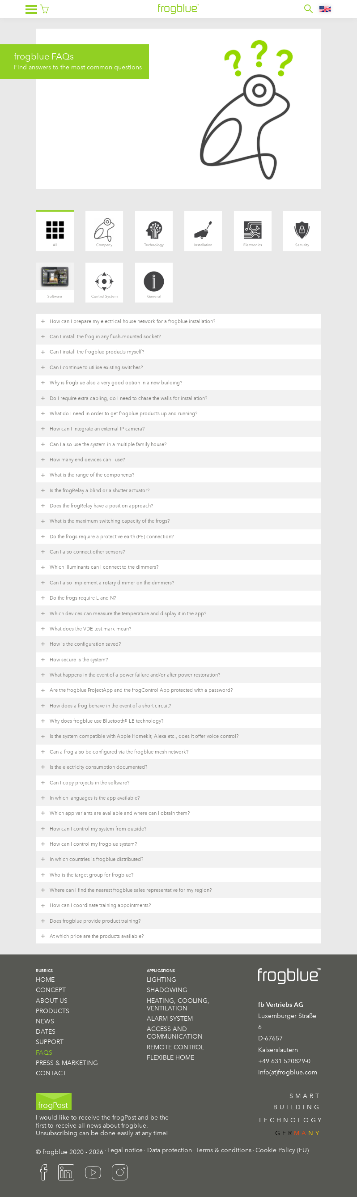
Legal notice (125, 1150)
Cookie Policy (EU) (282, 1150)
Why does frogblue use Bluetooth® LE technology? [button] (101, 721)
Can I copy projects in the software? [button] (84, 782)
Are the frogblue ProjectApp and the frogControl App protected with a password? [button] (136, 690)
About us (52, 1001)
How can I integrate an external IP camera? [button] (92, 428)
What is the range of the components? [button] (87, 475)
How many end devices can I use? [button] (82, 459)
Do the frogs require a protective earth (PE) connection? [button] (107, 536)
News (45, 1021)
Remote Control (175, 1047)
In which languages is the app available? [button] (90, 797)
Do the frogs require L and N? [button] (78, 597)
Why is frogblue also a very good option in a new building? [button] (111, 382)
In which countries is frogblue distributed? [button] (91, 859)
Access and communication (175, 1032)
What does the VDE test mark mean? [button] (85, 628)
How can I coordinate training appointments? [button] (95, 905)
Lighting (161, 979)
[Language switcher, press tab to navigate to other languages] (325, 9)
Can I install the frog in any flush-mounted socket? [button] (100, 336)
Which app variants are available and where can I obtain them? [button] (115, 813)
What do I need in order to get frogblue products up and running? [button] (118, 413)
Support (50, 1042)
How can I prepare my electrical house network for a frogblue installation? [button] (127, 321)
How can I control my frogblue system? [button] (88, 844)
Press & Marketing (67, 1063)
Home (45, 979)
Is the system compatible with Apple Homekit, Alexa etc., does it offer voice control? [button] (139, 736)
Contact (51, 1073)
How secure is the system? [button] (74, 659)
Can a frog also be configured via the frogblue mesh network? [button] (114, 751)
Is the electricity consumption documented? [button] (93, 767)
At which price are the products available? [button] (92, 936)
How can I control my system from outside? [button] (93, 828)
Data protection (169, 1150)
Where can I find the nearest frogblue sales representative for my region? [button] (126, 890)
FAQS (44, 1052)
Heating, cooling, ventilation (178, 1004)
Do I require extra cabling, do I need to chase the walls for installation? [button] (123, 398)
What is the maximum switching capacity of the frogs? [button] (105, 521)
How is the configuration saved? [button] (80, 644)
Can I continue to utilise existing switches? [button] (91, 367)
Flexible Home (170, 1057)
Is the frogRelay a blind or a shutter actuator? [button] (94, 490)
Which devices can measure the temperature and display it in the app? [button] (123, 613)
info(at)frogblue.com (287, 1072)
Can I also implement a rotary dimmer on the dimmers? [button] (107, 582)
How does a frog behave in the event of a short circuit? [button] (105, 705)
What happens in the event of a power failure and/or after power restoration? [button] (130, 674)
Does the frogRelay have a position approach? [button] (96, 505)
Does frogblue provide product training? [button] (90, 921)
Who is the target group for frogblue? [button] (86, 874)
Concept (51, 990)
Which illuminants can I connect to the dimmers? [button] (99, 567)
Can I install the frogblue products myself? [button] (92, 352)
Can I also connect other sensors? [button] (82, 551)
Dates (45, 1031)
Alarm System (170, 1018)
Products (52, 1011)
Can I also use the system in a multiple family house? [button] (103, 444)
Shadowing (167, 990)
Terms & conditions (223, 1150)
